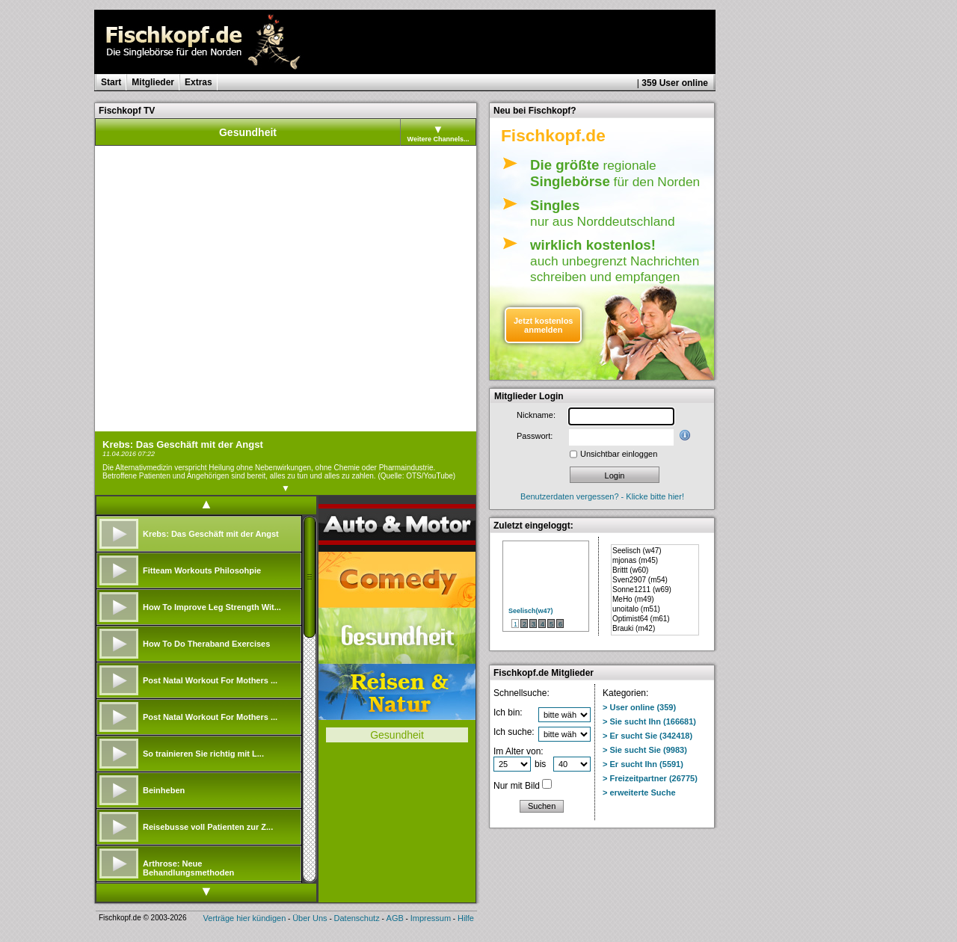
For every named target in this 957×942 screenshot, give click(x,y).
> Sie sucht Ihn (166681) (649, 721)
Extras (198, 82)
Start (111, 82)
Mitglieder (153, 82)
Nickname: (536, 414)
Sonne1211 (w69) (641, 589)
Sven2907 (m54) (640, 580)
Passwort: (535, 435)
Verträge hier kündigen (244, 918)
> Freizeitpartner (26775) (650, 778)
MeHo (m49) (633, 599)
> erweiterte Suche (639, 792)
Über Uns (309, 918)
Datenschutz (357, 918)
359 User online (674, 83)
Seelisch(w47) (530, 611)
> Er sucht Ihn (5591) (643, 764)
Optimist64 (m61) (641, 619)
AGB (395, 918)
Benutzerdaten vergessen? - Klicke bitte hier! (602, 496)
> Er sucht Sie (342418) (647, 735)
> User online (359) (639, 707)
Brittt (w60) (630, 570)
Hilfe (466, 918)
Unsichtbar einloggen (618, 453)
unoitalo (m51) (636, 609)
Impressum (430, 918)
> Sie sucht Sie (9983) (645, 749)
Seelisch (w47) (637, 551)
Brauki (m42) (633, 628)
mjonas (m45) (635, 560)
